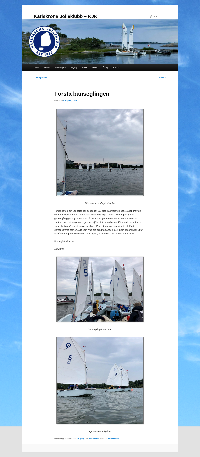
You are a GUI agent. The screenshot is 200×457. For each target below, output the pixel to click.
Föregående (40, 78)
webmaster (94, 439)
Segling (74, 67)
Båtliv (84, 67)
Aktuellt (47, 67)
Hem (37, 67)
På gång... (81, 439)
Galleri (95, 67)
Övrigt (105, 67)
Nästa (162, 78)
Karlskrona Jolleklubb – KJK (65, 16)
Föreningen (60, 67)
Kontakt (116, 67)
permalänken (113, 439)
